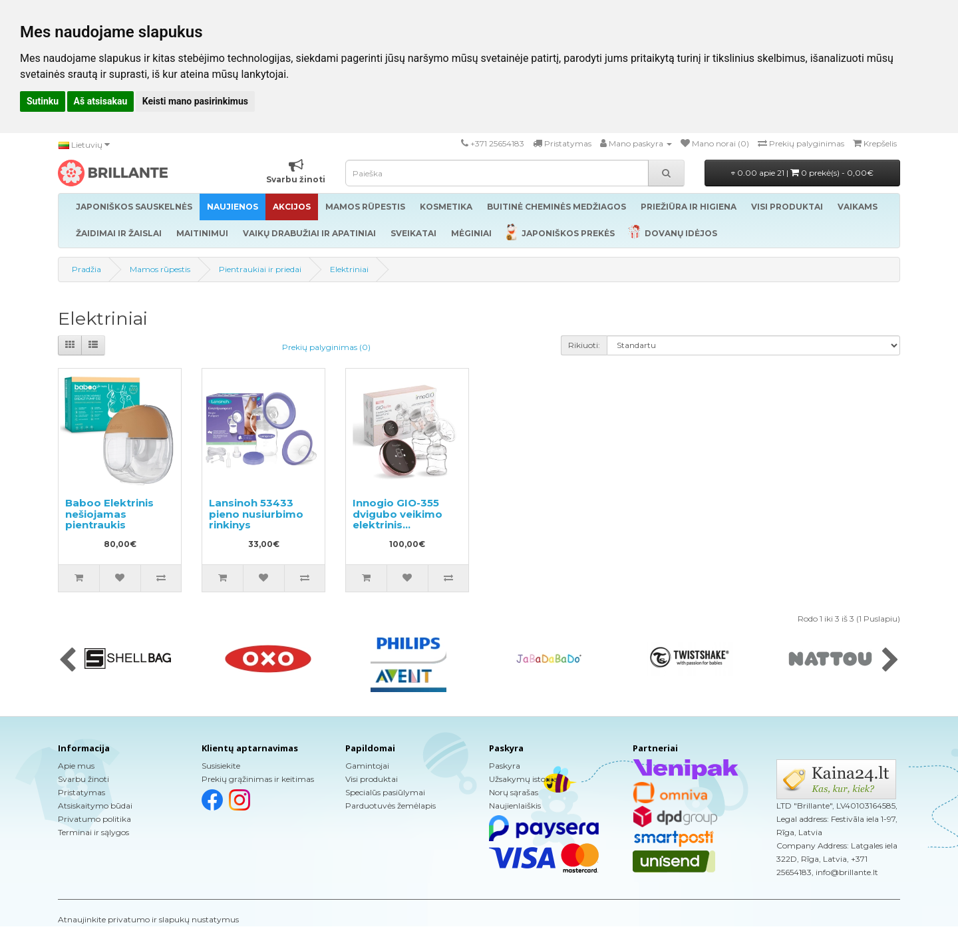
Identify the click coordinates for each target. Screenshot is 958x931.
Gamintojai (367, 766)
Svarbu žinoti (83, 779)
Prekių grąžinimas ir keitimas (258, 779)
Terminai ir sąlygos (93, 832)
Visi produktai (371, 779)
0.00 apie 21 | (802, 173)
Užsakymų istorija (523, 779)
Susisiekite (221, 766)
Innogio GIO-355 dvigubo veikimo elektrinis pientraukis (397, 519)
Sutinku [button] (43, 101)
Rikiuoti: (584, 345)
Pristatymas (81, 792)
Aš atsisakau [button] (101, 101)
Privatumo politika (94, 819)
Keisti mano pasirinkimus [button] (195, 101)
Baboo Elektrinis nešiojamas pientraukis (109, 513)
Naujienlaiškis (515, 806)
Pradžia (86, 269)
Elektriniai (349, 269)
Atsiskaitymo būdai (95, 806)
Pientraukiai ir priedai (260, 269)
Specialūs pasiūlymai (385, 792)
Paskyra (504, 766)
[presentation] (67, 661)
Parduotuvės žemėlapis (390, 806)
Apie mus (76, 766)
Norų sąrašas (513, 792)
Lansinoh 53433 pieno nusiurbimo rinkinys (256, 513)
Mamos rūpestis (160, 269)
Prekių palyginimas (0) (326, 347)
